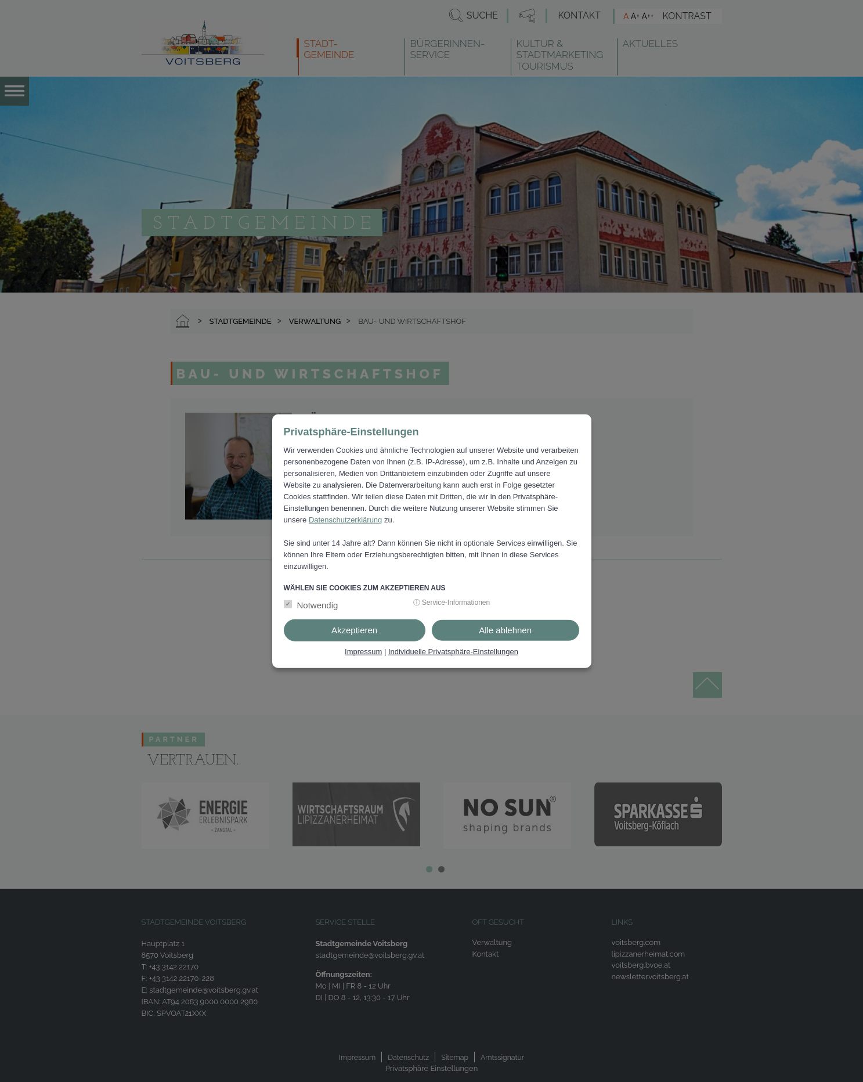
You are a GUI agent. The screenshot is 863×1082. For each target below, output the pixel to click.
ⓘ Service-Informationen (451, 602)
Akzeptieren (354, 630)
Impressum (363, 651)
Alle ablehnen (505, 630)
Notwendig (317, 605)
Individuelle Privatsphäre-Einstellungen (453, 651)
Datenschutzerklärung (345, 519)
